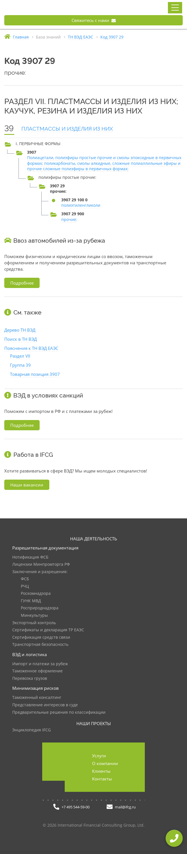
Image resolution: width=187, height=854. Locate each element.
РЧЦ (25, 586)
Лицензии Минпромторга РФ (41, 564)
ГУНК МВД (31, 601)
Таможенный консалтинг (36, 697)
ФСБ (25, 579)
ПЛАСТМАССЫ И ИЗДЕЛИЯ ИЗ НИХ (67, 128)
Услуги (99, 755)
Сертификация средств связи (41, 637)
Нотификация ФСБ (30, 557)
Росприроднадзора (39, 608)
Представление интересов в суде (45, 705)
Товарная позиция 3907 (35, 374)
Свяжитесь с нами (94, 20)
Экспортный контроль (34, 622)
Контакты (102, 779)
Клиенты (101, 771)
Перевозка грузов (29, 678)
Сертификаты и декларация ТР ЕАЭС (48, 630)
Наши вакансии (26, 485)
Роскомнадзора (36, 593)
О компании (105, 763)
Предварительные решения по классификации (58, 712)
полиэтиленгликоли (80, 205)
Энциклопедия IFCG (31, 730)
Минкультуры (34, 615)
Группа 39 (20, 365)
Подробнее (22, 283)
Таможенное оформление (37, 671)
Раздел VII (20, 356)
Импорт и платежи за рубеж (40, 664)
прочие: (69, 219)
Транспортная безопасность (40, 644)
